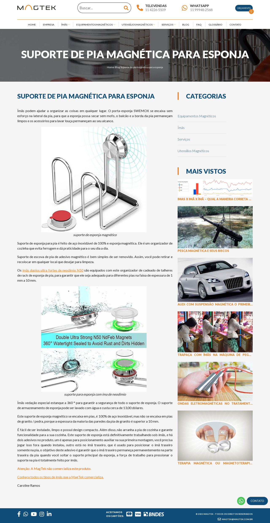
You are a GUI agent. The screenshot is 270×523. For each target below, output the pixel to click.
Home (110, 67)
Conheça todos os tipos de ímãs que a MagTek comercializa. (60, 477)
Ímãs (181, 128)
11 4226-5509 (155, 10)
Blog (117, 67)
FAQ (198, 24)
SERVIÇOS (167, 24)
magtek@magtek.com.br (235, 519)
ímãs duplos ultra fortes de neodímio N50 (52, 270)
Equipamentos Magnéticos (197, 116)
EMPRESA (48, 24)
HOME (32, 24)
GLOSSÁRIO (215, 24)
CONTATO (235, 24)
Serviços (184, 139)
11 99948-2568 (201, 10)
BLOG (185, 24)
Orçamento (245, 9)
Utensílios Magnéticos (193, 151)
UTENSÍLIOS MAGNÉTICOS (137, 24)
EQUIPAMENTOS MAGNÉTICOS (94, 24)
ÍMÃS (64, 24)
